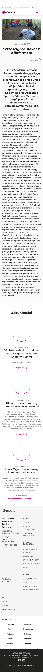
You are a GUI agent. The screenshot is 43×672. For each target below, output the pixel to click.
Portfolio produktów (28, 544)
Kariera (27, 575)
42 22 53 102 (7, 531)
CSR (3, 575)
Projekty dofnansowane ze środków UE (19, 8)
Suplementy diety (31, 560)
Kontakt (5, 606)
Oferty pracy (29, 579)
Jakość (5, 601)
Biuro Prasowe (9, 610)
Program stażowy (31, 590)
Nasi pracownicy (31, 586)
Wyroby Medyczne (31, 564)
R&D (3, 597)
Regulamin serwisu (22, 653)
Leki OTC (26, 553)
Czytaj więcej (21, 368)
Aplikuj (26, 583)
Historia (27, 526)
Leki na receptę (30, 549)
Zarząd (26, 522)
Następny (34, 60)
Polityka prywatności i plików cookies (21, 655)
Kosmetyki (28, 556)
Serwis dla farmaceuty (21, 658)
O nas (25, 518)
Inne (25, 567)
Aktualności (29, 530)
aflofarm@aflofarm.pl (10, 533)
